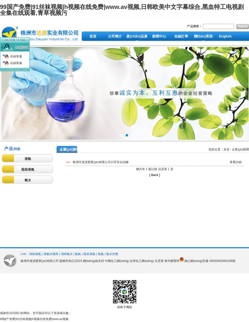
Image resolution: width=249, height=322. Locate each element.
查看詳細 (236, 162)
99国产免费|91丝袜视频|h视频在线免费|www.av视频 (34, 319)
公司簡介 (115, 36)
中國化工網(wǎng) (117, 261)
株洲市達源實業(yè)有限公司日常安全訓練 (101, 162)
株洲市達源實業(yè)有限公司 (40, 261)
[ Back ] (154, 175)
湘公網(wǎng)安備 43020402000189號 (209, 261)
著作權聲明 (171, 261)
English (225, 36)
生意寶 (159, 261)
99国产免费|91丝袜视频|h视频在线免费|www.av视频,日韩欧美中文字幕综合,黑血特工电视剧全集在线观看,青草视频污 (122, 9)
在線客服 (16, 56)
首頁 (92, 36)
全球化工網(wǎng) (142, 261)
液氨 (28, 159)
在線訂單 (181, 36)
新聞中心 (159, 36)
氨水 (28, 180)
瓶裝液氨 (27, 169)
